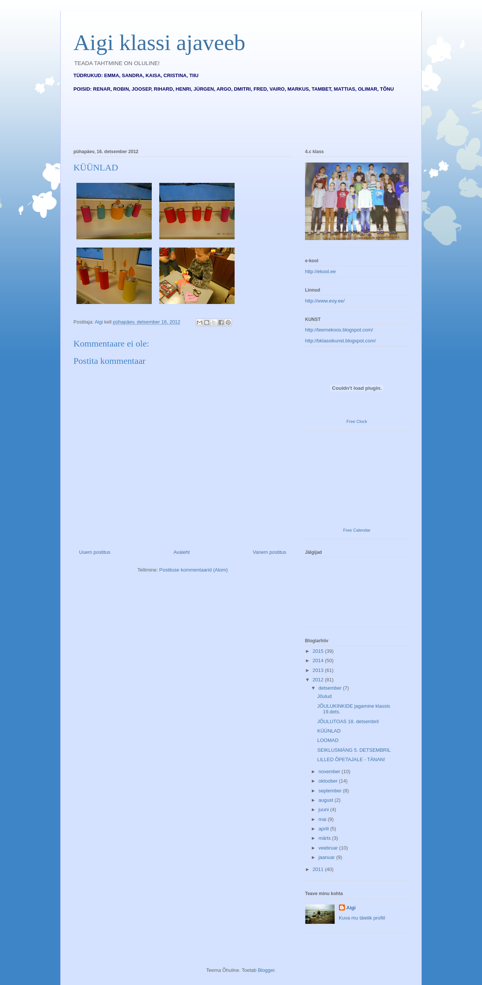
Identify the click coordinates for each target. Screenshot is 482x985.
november (330, 771)
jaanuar (327, 857)
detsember (331, 688)
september (331, 790)
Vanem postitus (269, 552)
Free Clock (356, 421)
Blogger (266, 970)
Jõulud (324, 696)
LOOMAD (327, 740)
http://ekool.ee (320, 271)
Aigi (351, 908)
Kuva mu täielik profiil (362, 918)
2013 (319, 670)
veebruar (329, 848)
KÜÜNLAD (328, 731)
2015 (319, 651)
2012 (319, 680)
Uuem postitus (94, 552)
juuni (324, 809)
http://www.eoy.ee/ (325, 301)
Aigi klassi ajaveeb (159, 42)
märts (325, 838)
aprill (324, 828)
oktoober (329, 781)
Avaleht (182, 552)
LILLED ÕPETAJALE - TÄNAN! (351, 759)
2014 (319, 660)
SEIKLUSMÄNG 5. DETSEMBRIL (353, 750)
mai (323, 819)
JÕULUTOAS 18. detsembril (347, 721)
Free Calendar (356, 530)
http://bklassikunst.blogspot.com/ (340, 341)
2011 (319, 869)
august (327, 800)
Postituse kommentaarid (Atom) (193, 570)
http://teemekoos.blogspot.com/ (339, 330)
